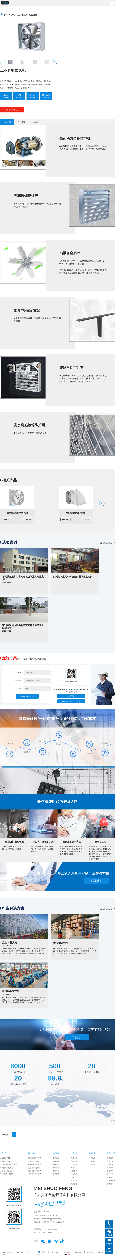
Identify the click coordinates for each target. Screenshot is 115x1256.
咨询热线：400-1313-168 (71, 701)
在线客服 (71, 696)
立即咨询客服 (12, 109)
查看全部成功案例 (105, 543)
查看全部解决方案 (105, 909)
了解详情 (27, 519)
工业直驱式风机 (34, 15)
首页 (5, 15)
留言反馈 (101, 1252)
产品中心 (12, 15)
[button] (55, 61)
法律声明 (67, 1252)
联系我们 (96, 880)
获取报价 (7, 519)
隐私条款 (78, 1252)
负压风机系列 (22, 15)
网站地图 (90, 1252)
